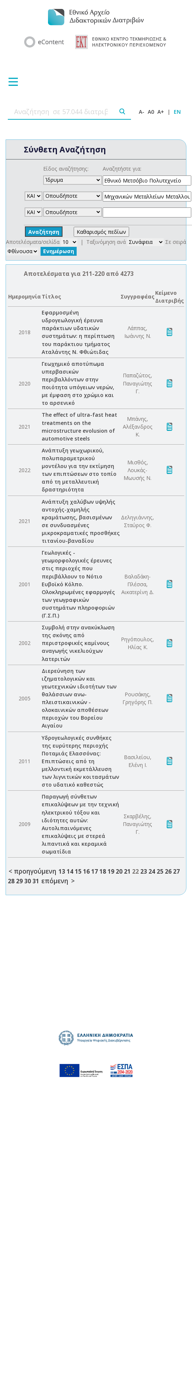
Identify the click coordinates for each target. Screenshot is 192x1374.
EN (177, 111)
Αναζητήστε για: (122, 168)
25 (160, 871)
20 (119, 871)
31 (35, 881)
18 (102, 871)
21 (127, 871)
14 (70, 871)
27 (176, 871)
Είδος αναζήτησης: (66, 168)
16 (86, 871)
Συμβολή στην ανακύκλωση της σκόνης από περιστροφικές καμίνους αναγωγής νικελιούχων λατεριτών (78, 643)
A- (141, 111)
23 (143, 871)
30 (27, 881)
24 (151, 871)
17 (94, 871)
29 (19, 881)
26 (168, 871)
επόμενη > (58, 881)
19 (111, 871)
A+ (160, 111)
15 (78, 871)
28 (11, 881)
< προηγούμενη (32, 871)
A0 (151, 111)
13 (61, 871)
